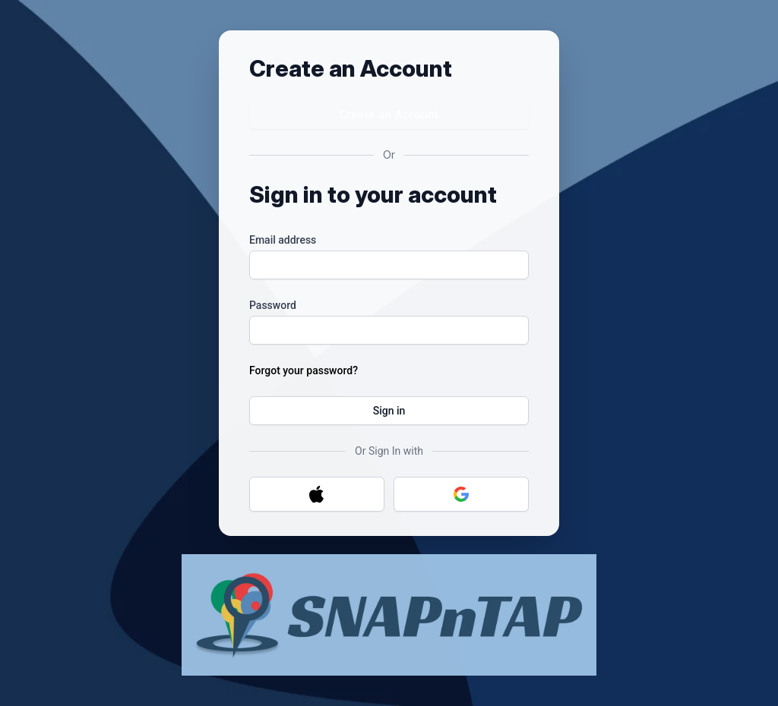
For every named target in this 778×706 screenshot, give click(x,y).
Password (272, 305)
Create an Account (389, 114)
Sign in (389, 411)
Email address (282, 240)
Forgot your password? (303, 370)
